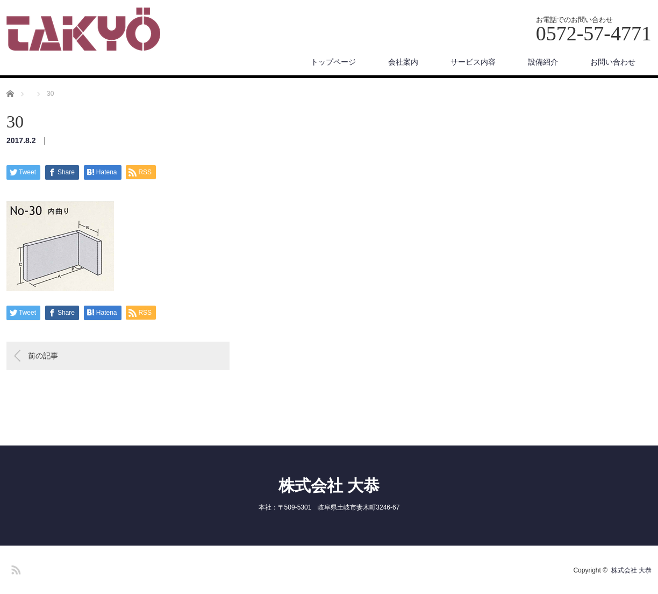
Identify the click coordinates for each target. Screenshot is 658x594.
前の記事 (43, 355)
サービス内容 (473, 62)
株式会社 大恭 (329, 485)
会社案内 (403, 62)
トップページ (333, 62)
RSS (14, 568)
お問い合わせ (612, 62)
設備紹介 (543, 62)
